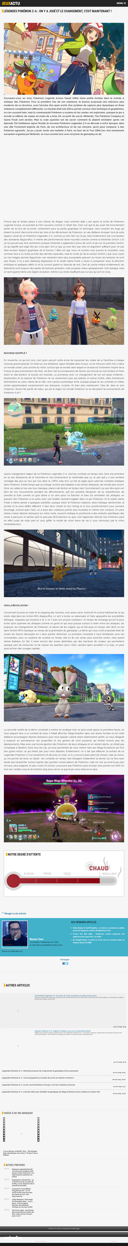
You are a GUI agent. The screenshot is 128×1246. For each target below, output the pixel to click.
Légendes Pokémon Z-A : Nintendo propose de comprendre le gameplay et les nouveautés (40, 1072)
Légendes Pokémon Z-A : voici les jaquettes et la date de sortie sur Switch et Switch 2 (38, 1079)
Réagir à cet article (14, 915)
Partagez (64, 961)
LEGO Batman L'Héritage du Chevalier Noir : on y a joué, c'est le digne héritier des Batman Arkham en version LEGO (22, 1204)
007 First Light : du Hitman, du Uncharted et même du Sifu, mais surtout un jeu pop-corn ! (23, 1214)
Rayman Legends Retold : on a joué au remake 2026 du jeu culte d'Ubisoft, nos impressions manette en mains (23, 1174)
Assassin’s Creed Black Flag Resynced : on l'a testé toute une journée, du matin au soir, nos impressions (22, 1194)
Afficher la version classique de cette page (64, 1230)
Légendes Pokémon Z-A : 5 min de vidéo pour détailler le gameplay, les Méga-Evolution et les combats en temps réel (51, 1093)
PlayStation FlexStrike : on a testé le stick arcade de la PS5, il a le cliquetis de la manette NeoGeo (23, 1184)
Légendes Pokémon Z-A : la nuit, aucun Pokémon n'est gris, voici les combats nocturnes (38, 1086)
